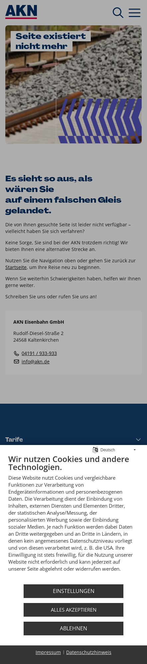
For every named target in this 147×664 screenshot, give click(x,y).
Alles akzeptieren (73, 609)
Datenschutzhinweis (88, 652)
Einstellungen (73, 591)
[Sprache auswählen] (95, 449)
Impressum (48, 652)
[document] (73, 518)
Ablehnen (73, 628)
